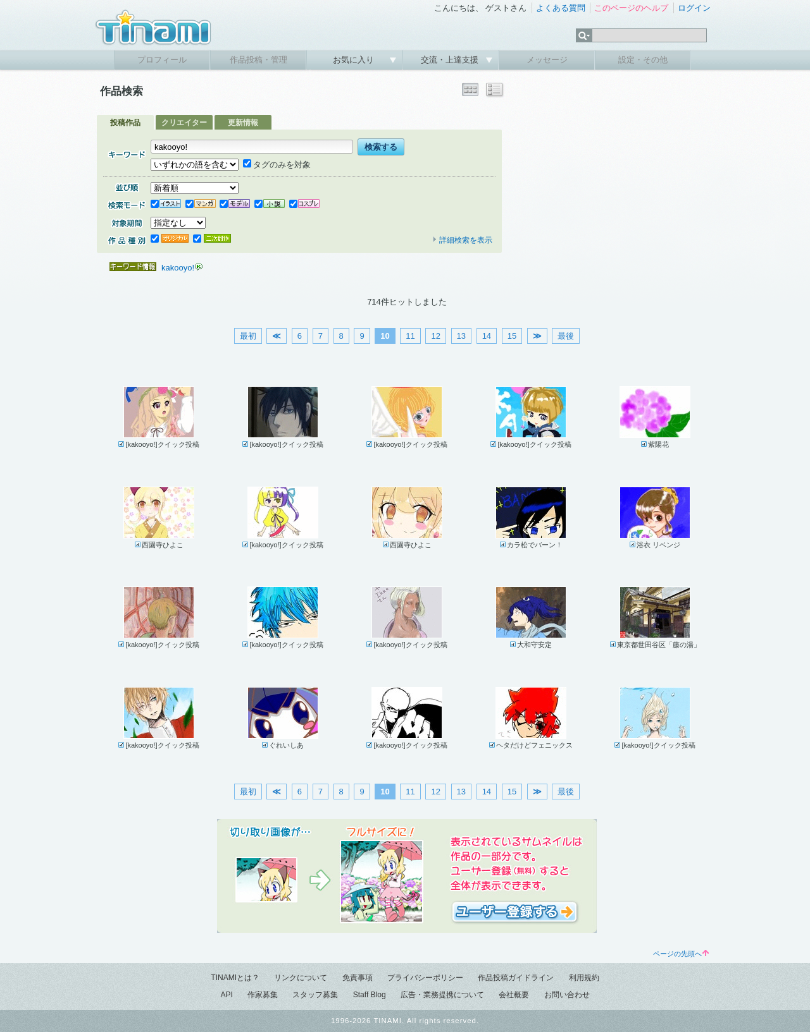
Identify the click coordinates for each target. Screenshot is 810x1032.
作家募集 (262, 994)
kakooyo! (177, 267)
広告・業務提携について (442, 994)
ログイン (694, 8)
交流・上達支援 (451, 59)
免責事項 (357, 977)
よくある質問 (560, 8)
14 (486, 336)
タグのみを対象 (277, 164)
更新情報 (243, 122)
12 (435, 336)
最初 (248, 336)
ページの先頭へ (681, 953)
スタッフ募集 (315, 994)
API (226, 994)
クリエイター (184, 122)
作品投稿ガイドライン (516, 977)
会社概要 (514, 994)
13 (461, 336)
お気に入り (355, 59)
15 (512, 336)
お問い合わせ (567, 994)
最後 (566, 336)
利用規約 (584, 977)
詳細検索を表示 (462, 240)
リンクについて (300, 977)
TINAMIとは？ (235, 977)
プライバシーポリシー (425, 977)
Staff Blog (369, 994)
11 (410, 336)
